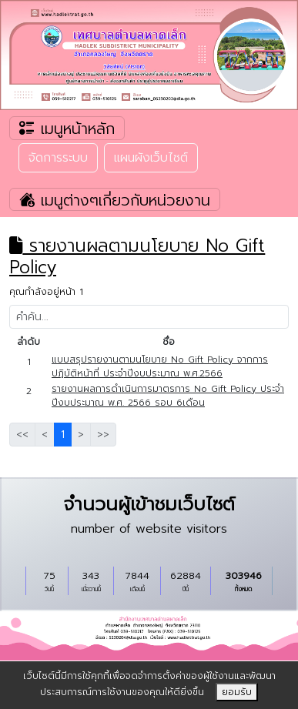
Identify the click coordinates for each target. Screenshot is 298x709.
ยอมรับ (237, 692)
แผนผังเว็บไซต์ (151, 158)
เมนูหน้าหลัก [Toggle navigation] (67, 128)
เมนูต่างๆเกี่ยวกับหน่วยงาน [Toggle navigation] (114, 199)
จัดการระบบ (58, 158)
